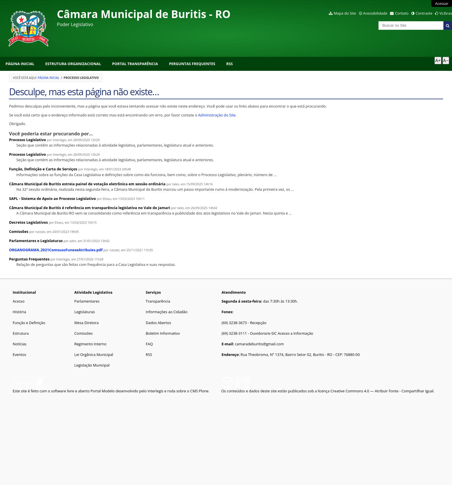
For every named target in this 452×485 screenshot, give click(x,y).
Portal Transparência (135, 63)
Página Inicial (19, 63)
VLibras (445, 13)
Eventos (19, 354)
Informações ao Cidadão (167, 311)
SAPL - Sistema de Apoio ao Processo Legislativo (52, 198)
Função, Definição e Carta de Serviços (43, 169)
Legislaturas (84, 311)
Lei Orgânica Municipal (93, 354)
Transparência (158, 301)
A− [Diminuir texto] (446, 60)
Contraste (424, 13)
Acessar (441, 3)
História (19, 311)
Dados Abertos (158, 322)
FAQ (149, 343)
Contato (402, 13)
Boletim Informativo (163, 333)
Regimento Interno (90, 343)
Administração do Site (216, 115)
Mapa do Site (345, 13)
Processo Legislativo (27, 139)
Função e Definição (29, 322)
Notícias (19, 343)
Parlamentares (86, 301)
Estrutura (21, 333)
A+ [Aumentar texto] (438, 60)
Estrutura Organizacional (73, 63)
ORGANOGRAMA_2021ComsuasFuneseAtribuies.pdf (55, 249)
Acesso (18, 301)
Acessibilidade (375, 13)
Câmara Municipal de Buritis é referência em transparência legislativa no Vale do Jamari (89, 207)
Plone (203, 391)
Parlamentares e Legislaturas (36, 240)
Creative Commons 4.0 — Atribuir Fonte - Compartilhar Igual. (382, 391)
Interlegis (155, 391)
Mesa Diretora (86, 322)
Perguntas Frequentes (192, 63)
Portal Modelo (102, 391)
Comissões (18, 231)
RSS (229, 63)
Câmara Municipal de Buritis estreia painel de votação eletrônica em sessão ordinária (87, 183)
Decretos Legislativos (28, 222)
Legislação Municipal (92, 365)
